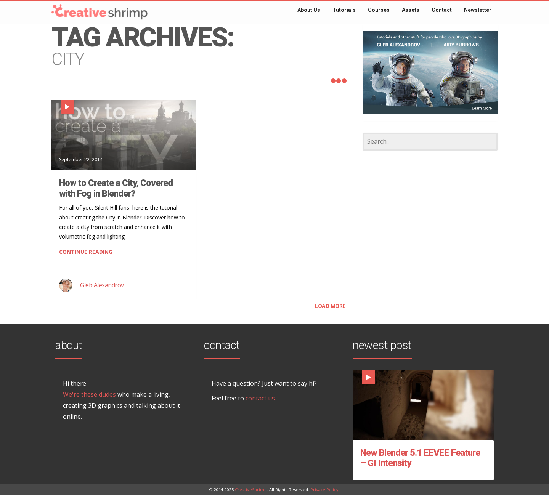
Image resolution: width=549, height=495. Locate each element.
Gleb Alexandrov (102, 285)
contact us (260, 398)
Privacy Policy (324, 489)
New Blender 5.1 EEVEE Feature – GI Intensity (420, 458)
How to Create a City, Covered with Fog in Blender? (116, 188)
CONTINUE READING (85, 251)
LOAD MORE (330, 305)
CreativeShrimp (251, 489)
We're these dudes (89, 394)
